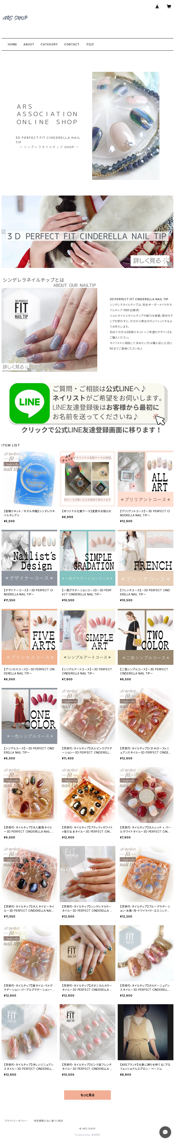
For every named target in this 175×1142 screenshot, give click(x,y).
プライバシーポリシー (16, 1120)
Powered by (87, 1134)
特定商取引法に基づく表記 (48, 1120)
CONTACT (72, 44)
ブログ (90, 44)
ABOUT (28, 44)
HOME (12, 44)
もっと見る (87, 1095)
